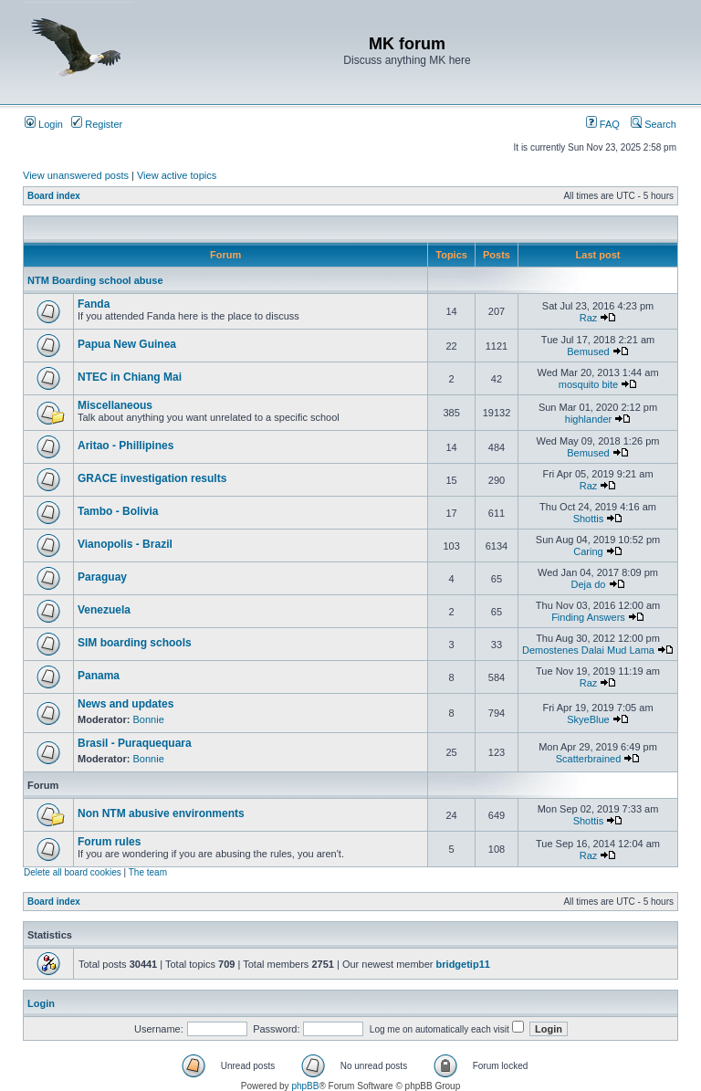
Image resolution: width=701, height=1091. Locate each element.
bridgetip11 (463, 964)
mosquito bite (588, 384)
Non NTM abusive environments (161, 813)
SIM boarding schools (135, 642)
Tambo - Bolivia (118, 511)
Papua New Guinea (127, 344)
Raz (589, 317)
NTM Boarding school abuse (95, 280)
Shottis (588, 518)
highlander (588, 419)
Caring (587, 551)
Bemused (588, 351)
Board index (53, 196)
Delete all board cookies (72, 872)
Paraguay (102, 577)
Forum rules (109, 841)
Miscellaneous (115, 405)
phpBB (305, 1086)
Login (44, 124)
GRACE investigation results (152, 478)
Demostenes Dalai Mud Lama (588, 650)
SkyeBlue (588, 719)
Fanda (94, 304)
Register (96, 124)
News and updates (125, 704)
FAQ (603, 124)
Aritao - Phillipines (125, 445)
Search (653, 124)
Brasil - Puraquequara (135, 743)
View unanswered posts (76, 175)
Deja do (588, 584)
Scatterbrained (589, 758)
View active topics (176, 175)
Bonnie (148, 719)
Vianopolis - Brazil (125, 544)
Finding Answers (588, 617)
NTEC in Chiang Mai (130, 377)
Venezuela (104, 609)
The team (148, 872)
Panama (99, 675)
